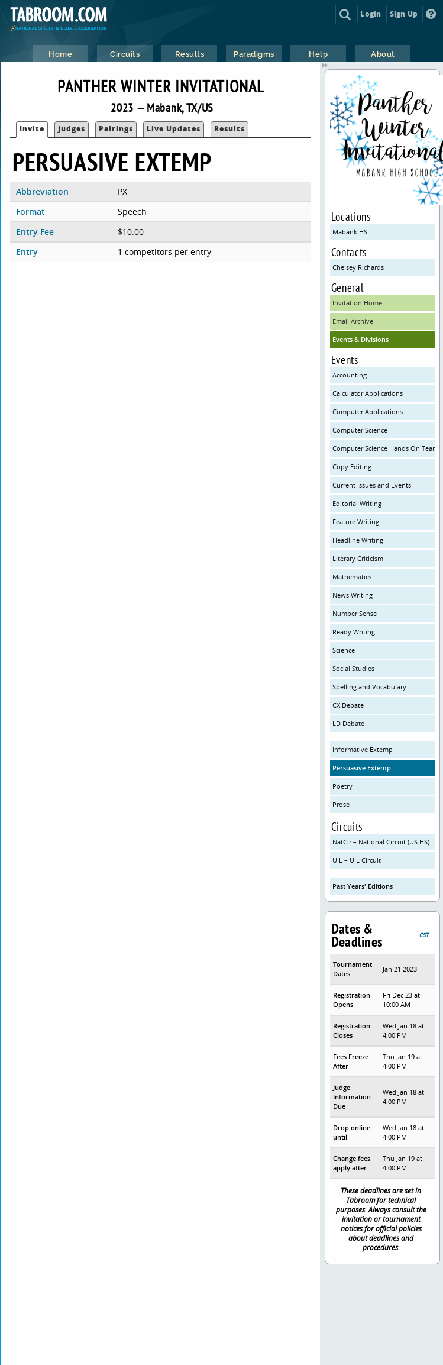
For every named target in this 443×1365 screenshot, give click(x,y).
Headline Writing (357, 539)
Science (343, 650)
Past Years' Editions (362, 886)
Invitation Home (357, 302)
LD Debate (348, 723)
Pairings (116, 129)
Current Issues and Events (371, 484)
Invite (32, 129)
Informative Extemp (362, 749)
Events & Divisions (360, 339)
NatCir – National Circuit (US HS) (380, 841)
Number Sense (354, 613)
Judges (71, 129)
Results (229, 129)
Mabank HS (349, 231)
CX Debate (348, 705)
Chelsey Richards (358, 267)
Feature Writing (355, 521)
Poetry (342, 786)
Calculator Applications (367, 393)
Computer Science (359, 429)
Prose (341, 804)
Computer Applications (367, 411)
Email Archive (352, 321)
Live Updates (174, 129)
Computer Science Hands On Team (383, 448)
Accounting (349, 374)
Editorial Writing (356, 503)
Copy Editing (351, 466)
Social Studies (353, 668)
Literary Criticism (357, 558)
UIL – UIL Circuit (356, 860)
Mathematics (351, 576)
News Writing (352, 594)
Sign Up (404, 14)
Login (370, 14)
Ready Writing (353, 631)
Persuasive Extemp (361, 767)
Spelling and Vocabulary (369, 686)
